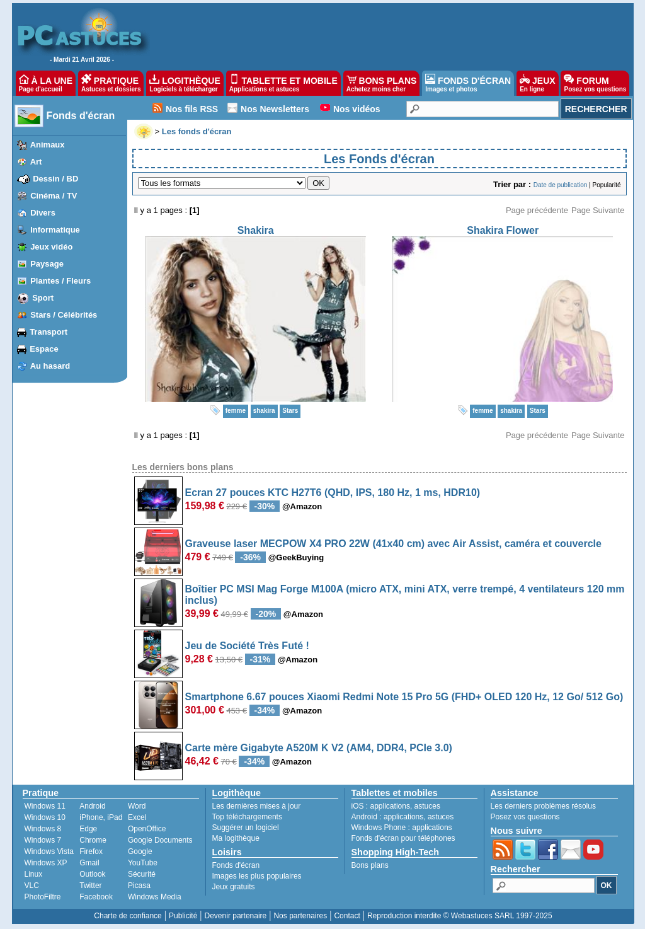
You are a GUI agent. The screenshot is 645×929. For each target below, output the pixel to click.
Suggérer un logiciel (245, 827)
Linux (34, 874)
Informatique (55, 229)
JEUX (537, 83)
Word (137, 806)
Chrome (92, 840)
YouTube (142, 862)
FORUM (595, 83)
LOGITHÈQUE (184, 83)
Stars (290, 410)
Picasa (139, 885)
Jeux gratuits (233, 886)
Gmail (89, 862)
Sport (43, 298)
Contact (347, 915)
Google (140, 851)
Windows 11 (45, 806)
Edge (88, 828)
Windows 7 (43, 840)
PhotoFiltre (43, 896)
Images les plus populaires (257, 876)
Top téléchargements (247, 816)
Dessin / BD (55, 178)
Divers (42, 212)
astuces (427, 806)
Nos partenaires (300, 915)
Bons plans (370, 865)
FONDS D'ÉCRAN (468, 83)
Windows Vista (49, 851)
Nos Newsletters (275, 109)
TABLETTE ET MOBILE (283, 83)
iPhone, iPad (100, 817)
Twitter (90, 885)
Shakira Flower (503, 230)
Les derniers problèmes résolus (543, 806)
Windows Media (154, 896)
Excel (137, 817)
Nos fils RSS (192, 109)
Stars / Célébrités (63, 315)
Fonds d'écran (81, 115)
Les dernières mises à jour (256, 806)
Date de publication (561, 185)
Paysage (47, 263)
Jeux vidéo (51, 246)
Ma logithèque (236, 838)
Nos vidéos (356, 109)
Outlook (92, 874)
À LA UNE (45, 83)
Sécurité (142, 874)
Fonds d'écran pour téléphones (403, 838)
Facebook (96, 896)
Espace (44, 349)
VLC (32, 885)
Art (36, 161)
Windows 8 (43, 828)
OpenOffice (147, 828)
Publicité (183, 915)
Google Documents (160, 840)
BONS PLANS (381, 83)
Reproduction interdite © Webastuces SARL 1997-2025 (459, 915)
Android (92, 806)
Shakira (255, 230)
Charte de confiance (127, 915)
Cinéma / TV (53, 195)
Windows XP (46, 862)
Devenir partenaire (236, 915)
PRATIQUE (111, 83)
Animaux (47, 144)
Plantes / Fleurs (60, 281)
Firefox (91, 851)
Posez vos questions (525, 816)
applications (390, 806)
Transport (48, 332)
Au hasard (50, 366)
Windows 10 (45, 817)
